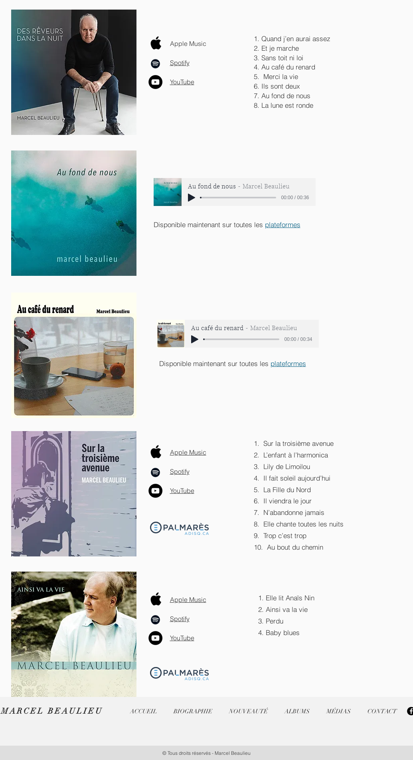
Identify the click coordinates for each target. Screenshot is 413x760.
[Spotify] (155, 64)
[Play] (191, 198)
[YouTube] (155, 82)
